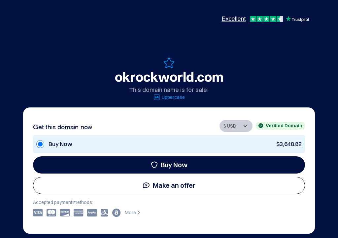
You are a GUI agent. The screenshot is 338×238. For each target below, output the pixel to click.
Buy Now (169, 165)
